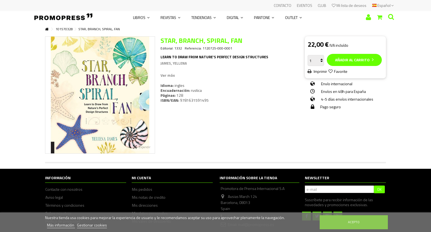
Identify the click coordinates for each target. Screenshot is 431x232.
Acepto (354, 222)
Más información (61, 225)
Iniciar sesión (368, 17)
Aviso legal (54, 197)
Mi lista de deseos (349, 5)
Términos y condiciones (64, 205)
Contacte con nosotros (63, 189)
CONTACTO (282, 5)
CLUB (322, 5)
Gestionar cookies (92, 225)
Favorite (340, 71)
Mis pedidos (142, 189)
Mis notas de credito (148, 197)
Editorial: (167, 48)
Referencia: (193, 48)
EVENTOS (304, 5)
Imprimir (320, 71)
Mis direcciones (145, 205)
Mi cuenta (141, 178)
